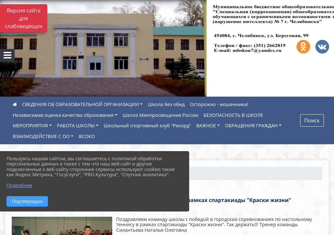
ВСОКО (87, 136)
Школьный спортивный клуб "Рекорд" (147, 125)
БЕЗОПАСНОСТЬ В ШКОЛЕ (233, 115)
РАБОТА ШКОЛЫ (76, 125)
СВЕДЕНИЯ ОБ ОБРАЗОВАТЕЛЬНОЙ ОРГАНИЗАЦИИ (80, 104)
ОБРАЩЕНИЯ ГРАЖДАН (251, 125)
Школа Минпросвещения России (160, 115)
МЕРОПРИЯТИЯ (30, 125)
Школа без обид (166, 104)
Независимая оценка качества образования (63, 115)
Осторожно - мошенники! (219, 104)
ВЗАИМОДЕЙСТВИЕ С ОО (41, 136)
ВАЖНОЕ (206, 125)
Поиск (312, 120)
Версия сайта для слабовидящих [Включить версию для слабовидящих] (23, 18)
